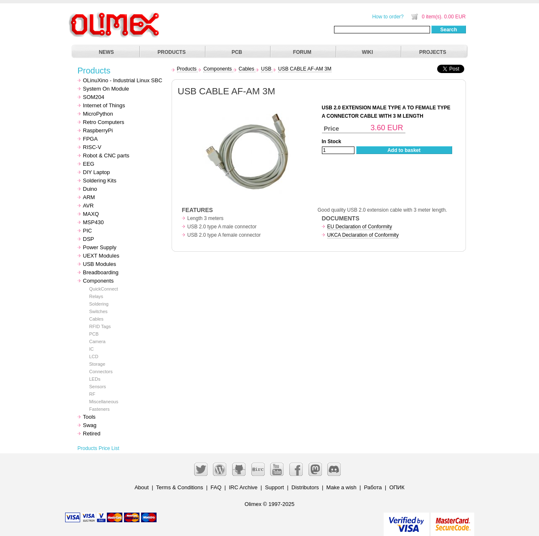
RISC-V (92, 147)
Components (98, 281)
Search (448, 30)
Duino (90, 189)
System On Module (106, 89)
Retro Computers (103, 122)
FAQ (215, 487)
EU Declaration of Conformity (359, 227)
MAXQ (91, 214)
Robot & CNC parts (106, 155)
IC (91, 348)
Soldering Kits (99, 180)
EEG (88, 164)
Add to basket (403, 150)
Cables (96, 318)
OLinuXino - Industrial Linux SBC (122, 80)
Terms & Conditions (179, 487)
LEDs (95, 379)
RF (92, 394)
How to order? (387, 17)
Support (274, 487)
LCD (94, 356)
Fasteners (99, 409)
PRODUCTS (171, 52)
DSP (88, 239)
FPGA (90, 139)
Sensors (97, 386)
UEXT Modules (101, 256)
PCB (237, 52)
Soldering (99, 303)
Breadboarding (101, 272)
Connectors (101, 371)
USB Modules (99, 264)
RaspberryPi (98, 130)
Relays (96, 296)
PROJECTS (432, 52)
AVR (88, 205)
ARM (89, 197)
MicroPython (98, 114)
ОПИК (396, 487)
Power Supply (99, 247)
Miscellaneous (104, 401)
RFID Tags (100, 326)
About (141, 487)
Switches (98, 311)
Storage (97, 364)
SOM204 (93, 97)
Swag (90, 425)
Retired (92, 433)
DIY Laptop (96, 172)
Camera (97, 341)
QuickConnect (103, 288)
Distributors (305, 487)
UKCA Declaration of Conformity (363, 235)
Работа (373, 487)
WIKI (367, 52)
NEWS (106, 52)
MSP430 (93, 222)
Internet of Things (104, 105)
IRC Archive (243, 487)
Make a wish (341, 487)
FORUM (302, 52)
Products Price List (98, 448)
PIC (87, 231)
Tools (89, 417)
